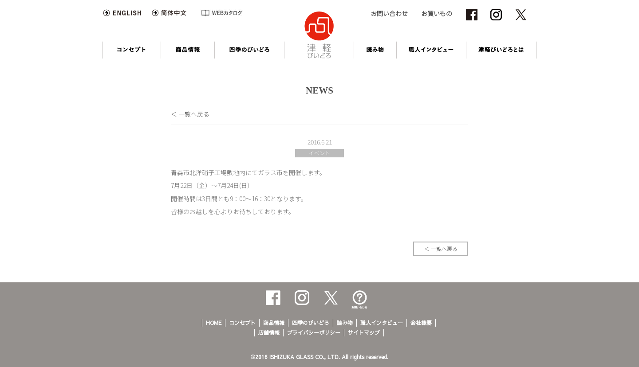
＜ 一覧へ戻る (190, 113)
